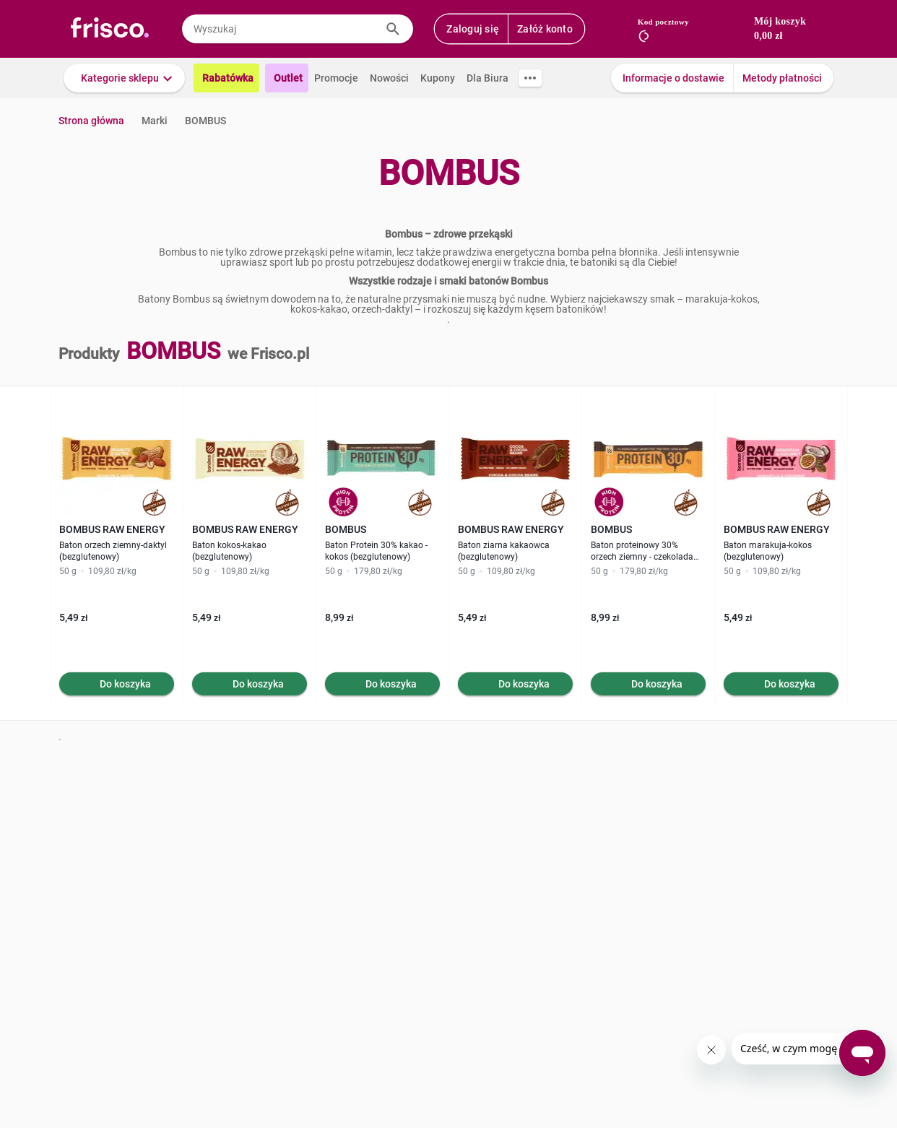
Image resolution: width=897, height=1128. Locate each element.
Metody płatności (782, 78)
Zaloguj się (472, 29)
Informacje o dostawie (673, 78)
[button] (124, 78)
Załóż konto (545, 29)
